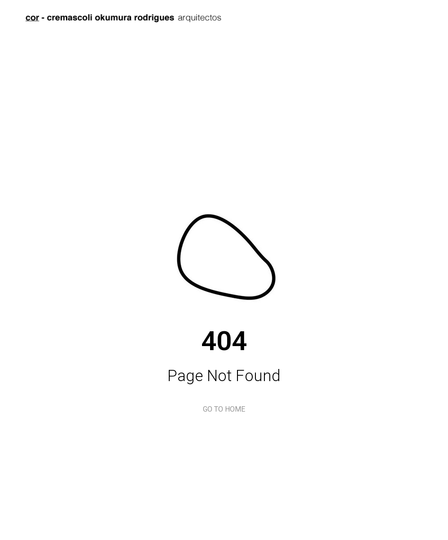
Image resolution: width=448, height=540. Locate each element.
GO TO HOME (224, 409)
